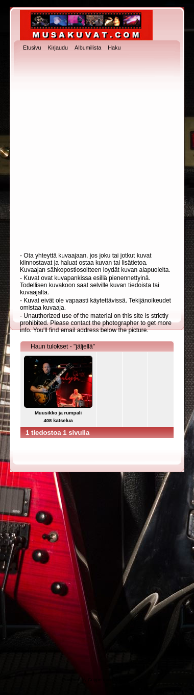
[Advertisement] (95, 152)
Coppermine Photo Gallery (115, 679)
